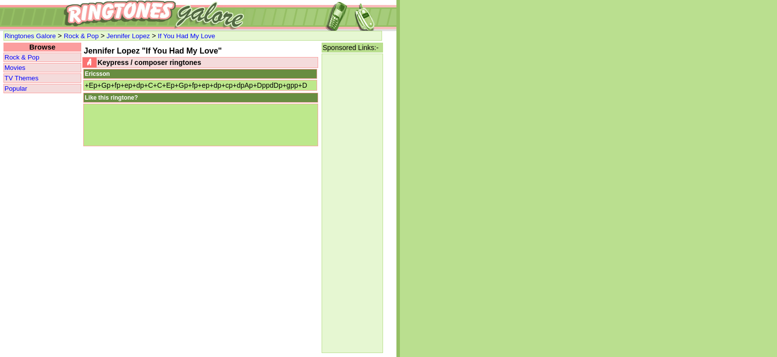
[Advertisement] (352, 203)
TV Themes (21, 78)
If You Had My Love (186, 36)
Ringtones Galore (30, 36)
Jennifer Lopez (128, 36)
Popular (15, 88)
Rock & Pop (81, 36)
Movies (14, 67)
